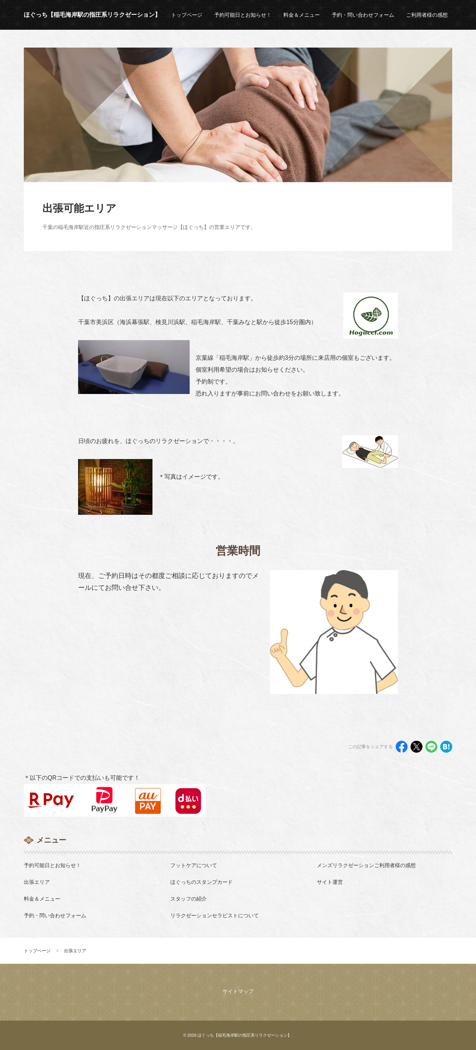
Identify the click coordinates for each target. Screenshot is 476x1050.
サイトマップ (238, 991)
